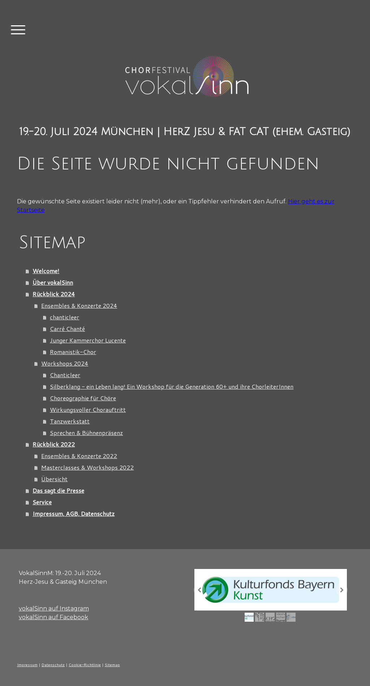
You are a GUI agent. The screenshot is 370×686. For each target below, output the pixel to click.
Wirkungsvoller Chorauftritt (88, 409)
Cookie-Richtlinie (85, 664)
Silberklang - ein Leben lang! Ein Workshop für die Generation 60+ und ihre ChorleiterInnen (171, 386)
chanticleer (64, 317)
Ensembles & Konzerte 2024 (79, 305)
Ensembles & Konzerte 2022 (79, 456)
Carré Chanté (67, 328)
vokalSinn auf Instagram (54, 608)
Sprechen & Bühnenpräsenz (86, 432)
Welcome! (46, 271)
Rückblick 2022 (54, 444)
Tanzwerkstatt (70, 421)
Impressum (27, 664)
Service (42, 502)
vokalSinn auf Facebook (53, 617)
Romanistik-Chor (73, 352)
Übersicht (54, 479)
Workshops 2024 (64, 363)
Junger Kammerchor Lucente (88, 340)
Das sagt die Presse (58, 490)
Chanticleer (65, 375)
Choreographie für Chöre (83, 398)
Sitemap (112, 664)
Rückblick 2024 (54, 294)
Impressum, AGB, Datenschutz (74, 513)
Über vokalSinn (53, 282)
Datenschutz (53, 664)
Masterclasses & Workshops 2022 (87, 467)
